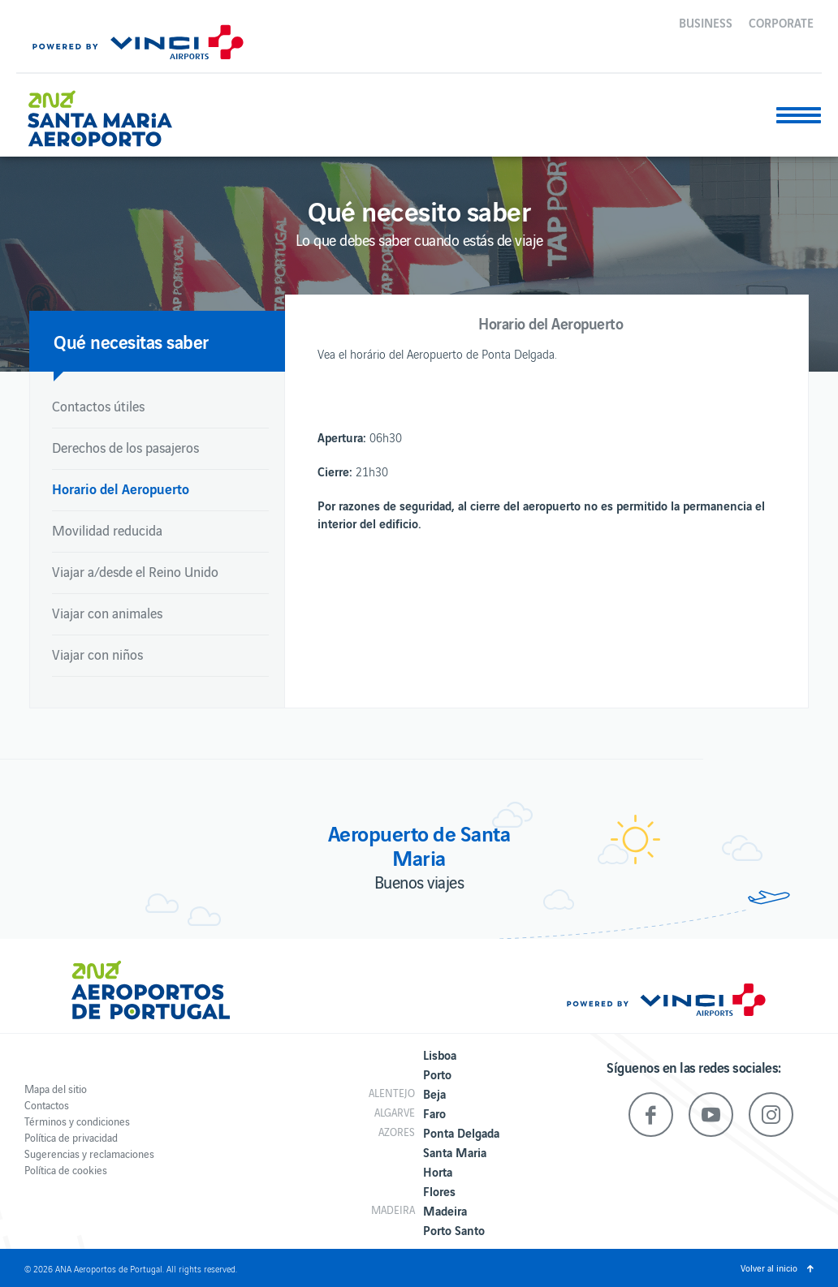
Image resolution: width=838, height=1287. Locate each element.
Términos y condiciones (77, 1121)
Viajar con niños (97, 654)
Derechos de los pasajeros (125, 447)
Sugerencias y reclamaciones (89, 1153)
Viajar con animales (107, 612)
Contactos (46, 1105)
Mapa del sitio (55, 1088)
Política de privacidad (71, 1137)
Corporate (781, 22)
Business (705, 22)
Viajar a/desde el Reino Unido (135, 571)
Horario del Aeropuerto (120, 488)
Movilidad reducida (107, 530)
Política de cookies (65, 1169)
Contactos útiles (98, 405)
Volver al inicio (769, 1267)
